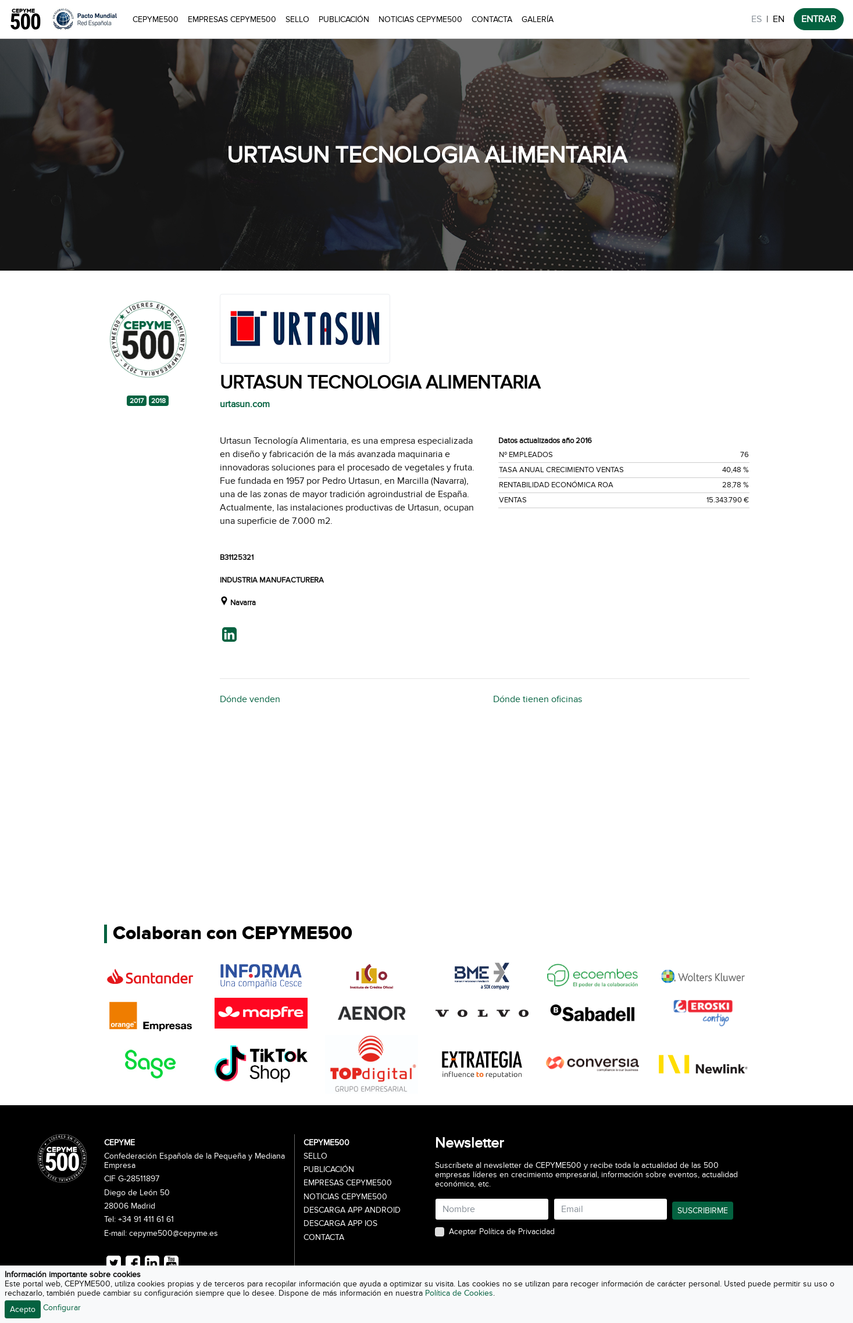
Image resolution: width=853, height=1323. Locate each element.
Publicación (344, 19)
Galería (538, 19)
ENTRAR (818, 19)
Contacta (492, 19)
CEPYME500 (156, 19)
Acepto (22, 1309)
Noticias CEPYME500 (420, 19)
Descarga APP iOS (340, 1223)
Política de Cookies (459, 1293)
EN (778, 19)
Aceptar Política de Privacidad (502, 1231)
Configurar (62, 1308)
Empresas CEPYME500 (232, 19)
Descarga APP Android (352, 1210)
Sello (297, 19)
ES (756, 19)
